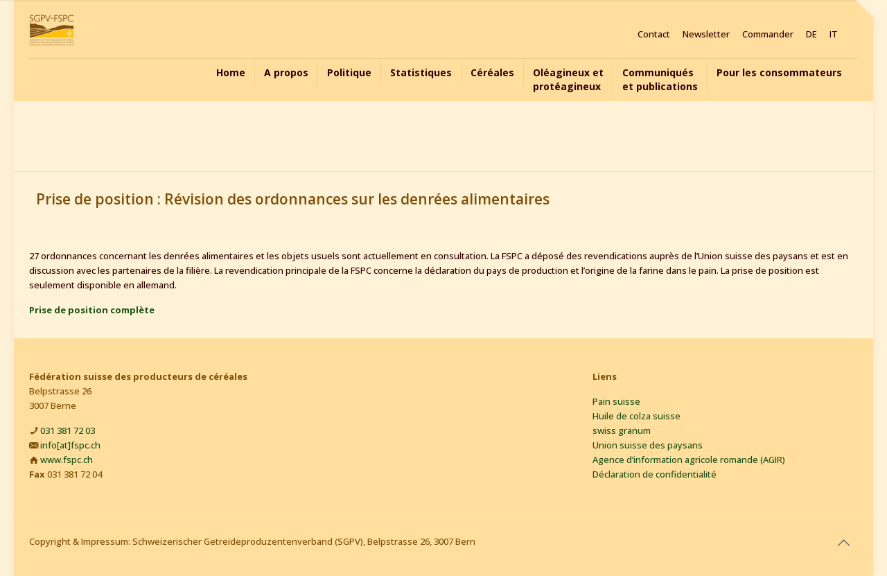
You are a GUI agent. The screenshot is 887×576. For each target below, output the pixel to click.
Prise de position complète (92, 310)
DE (811, 34)
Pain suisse (616, 401)
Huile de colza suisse (636, 416)
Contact (654, 34)
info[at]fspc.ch (70, 445)
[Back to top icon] (843, 542)
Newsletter (706, 34)
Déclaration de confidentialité (654, 474)
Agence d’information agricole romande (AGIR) (688, 459)
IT (833, 34)
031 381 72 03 (67, 430)
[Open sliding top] (871, 15)
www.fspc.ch (66, 459)
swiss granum (621, 430)
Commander (767, 34)
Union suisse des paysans (647, 445)
